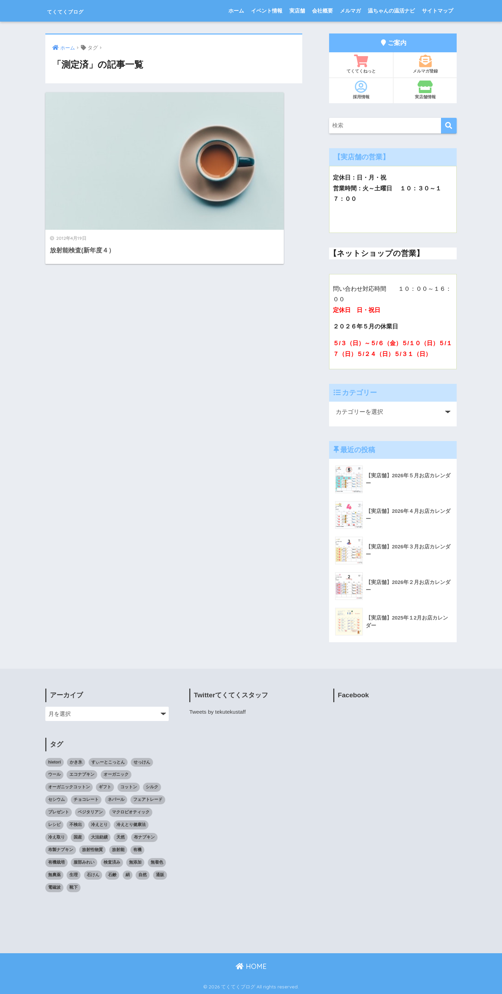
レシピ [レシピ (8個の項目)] (54, 824)
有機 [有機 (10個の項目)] (137, 849)
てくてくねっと (361, 64)
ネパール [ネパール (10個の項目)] (116, 799)
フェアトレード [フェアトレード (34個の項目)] (147, 799)
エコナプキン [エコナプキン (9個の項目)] (81, 774)
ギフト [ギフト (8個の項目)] (105, 786)
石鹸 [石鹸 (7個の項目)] (112, 874)
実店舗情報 (425, 90)
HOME (251, 966)
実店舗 (297, 11)
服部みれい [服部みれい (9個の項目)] (84, 862)
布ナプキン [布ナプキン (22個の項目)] (144, 837)
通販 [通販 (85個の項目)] (160, 874)
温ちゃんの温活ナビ (391, 11)
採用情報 (361, 90)
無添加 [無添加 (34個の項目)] (135, 862)
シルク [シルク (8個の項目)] (152, 786)
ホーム (236, 11)
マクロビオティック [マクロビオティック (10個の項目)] (131, 812)
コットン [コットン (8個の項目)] (128, 786)
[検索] (449, 126)
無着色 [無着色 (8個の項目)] (157, 862)
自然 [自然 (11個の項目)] (142, 874)
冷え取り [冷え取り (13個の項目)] (56, 837)
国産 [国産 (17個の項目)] (78, 837)
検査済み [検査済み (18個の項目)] (112, 862)
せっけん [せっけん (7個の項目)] (142, 762)
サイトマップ (437, 11)
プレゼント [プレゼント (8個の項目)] (58, 812)
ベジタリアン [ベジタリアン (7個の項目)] (90, 812)
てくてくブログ (77, 11)
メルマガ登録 (425, 64)
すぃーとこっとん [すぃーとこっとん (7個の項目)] (108, 762)
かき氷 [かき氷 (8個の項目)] (76, 762)
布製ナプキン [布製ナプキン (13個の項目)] (60, 849)
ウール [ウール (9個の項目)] (54, 774)
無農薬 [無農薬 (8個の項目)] (54, 874)
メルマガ (350, 11)
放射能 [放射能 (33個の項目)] (118, 849)
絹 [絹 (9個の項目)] (128, 874)
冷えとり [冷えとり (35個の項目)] (99, 824)
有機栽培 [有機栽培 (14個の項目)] (56, 862)
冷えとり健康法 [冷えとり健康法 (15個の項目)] (131, 824)
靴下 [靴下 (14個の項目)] (73, 887)
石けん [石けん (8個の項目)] (93, 874)
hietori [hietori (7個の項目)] (54, 762)
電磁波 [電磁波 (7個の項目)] (54, 887)
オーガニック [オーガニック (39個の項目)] (116, 774)
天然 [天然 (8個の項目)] (120, 837)
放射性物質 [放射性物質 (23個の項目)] (92, 849)
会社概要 (322, 11)
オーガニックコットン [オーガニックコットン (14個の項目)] (69, 786)
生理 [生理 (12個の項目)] (73, 874)
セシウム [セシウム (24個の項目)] (56, 799)
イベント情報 (266, 11)
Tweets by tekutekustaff (218, 712)
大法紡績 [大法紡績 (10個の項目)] (99, 837)
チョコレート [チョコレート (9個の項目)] (86, 799)
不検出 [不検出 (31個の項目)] (75, 824)
